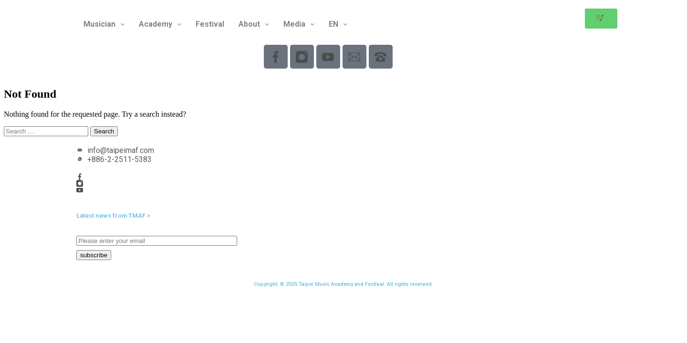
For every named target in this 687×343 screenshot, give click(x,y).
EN (338, 24)
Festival (210, 24)
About (254, 24)
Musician (104, 24)
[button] (104, 24)
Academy (160, 24)
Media (298, 24)
